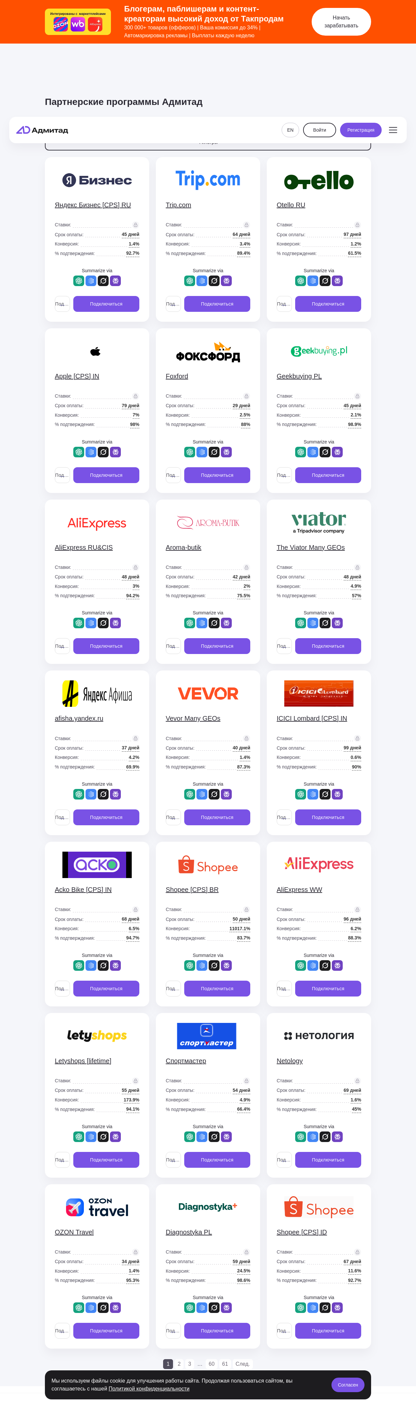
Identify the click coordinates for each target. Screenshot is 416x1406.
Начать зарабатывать (342, 21)
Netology (290, 1060)
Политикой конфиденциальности (149, 1388)
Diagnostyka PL (189, 1232)
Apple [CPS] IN (77, 376)
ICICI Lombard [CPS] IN (312, 718)
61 (225, 1364)
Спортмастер (186, 1060)
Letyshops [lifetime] (83, 1060)
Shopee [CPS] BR (192, 889)
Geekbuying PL (299, 376)
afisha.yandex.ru (79, 718)
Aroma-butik (183, 547)
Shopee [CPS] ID (302, 1232)
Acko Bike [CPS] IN (83, 889)
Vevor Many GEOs (193, 718)
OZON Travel (74, 1232)
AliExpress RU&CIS (84, 547)
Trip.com (178, 205)
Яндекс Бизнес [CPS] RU (93, 205)
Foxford (177, 376)
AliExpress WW (299, 889)
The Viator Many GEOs (311, 547)
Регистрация (360, 63)
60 (212, 1364)
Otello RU (291, 205)
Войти (319, 63)
